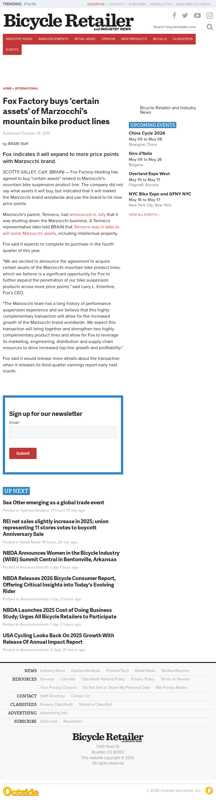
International (27, 88)
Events (12, 50)
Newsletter (161, 4)
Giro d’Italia (140, 153)
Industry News (19, 39)
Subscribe (137, 4)
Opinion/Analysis (35, 510)
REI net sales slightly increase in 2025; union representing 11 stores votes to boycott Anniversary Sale (56, 527)
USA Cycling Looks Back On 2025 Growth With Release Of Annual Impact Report (58, 638)
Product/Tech (117, 670)
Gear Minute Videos (193, 4)
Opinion (108, 39)
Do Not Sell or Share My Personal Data (116, 687)
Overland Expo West (149, 174)
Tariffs (31, 4)
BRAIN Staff (18, 143)
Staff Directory (52, 696)
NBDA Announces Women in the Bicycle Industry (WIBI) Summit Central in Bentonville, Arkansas (61, 556)
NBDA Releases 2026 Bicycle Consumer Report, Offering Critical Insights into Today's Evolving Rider (59, 584)
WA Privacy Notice (171, 687)
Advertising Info (54, 712)
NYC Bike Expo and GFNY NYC (160, 194)
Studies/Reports (175, 670)
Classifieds (183, 39)
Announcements (53, 39)
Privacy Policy (143, 679)
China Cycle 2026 (147, 133)
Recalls (160, 39)
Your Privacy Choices (58, 687)
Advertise (96, 4)
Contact (116, 4)
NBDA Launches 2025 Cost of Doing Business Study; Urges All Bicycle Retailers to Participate (59, 613)
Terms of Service (175, 679)
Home (7, 88)
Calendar (68, 679)
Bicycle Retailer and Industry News (168, 110)
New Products (134, 39)
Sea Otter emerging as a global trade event (53, 502)
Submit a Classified (95, 704)
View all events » (144, 215)
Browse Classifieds (56, 704)
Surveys (47, 679)
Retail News (85, 39)
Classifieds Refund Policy (103, 679)
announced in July (87, 214)
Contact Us (80, 696)
